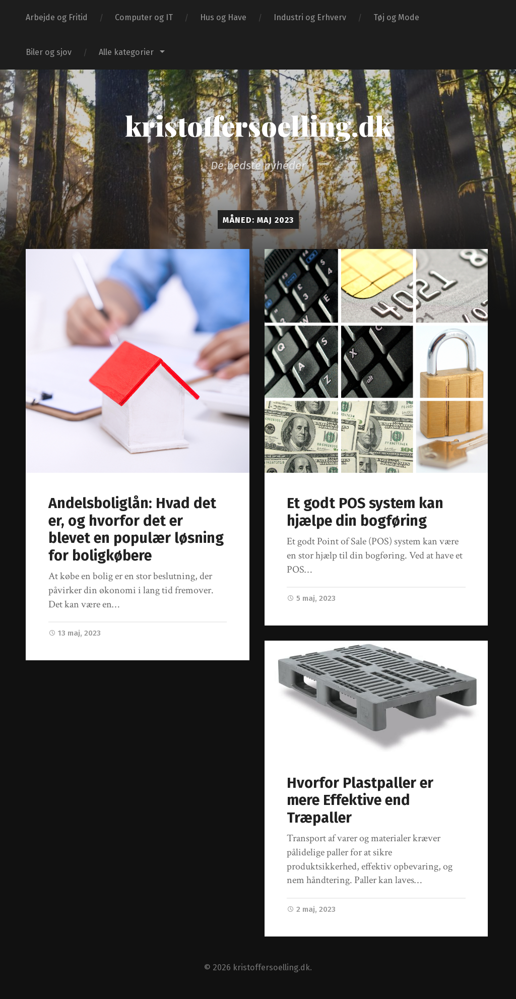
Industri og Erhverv (310, 17)
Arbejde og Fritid (57, 17)
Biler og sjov (49, 52)
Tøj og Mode (396, 17)
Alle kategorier (126, 52)
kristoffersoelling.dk (258, 125)
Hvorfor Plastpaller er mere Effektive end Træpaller (360, 800)
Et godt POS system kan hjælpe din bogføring (365, 512)
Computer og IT (144, 17)
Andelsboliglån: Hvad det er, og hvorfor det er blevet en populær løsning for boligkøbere (136, 529)
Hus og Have (223, 17)
